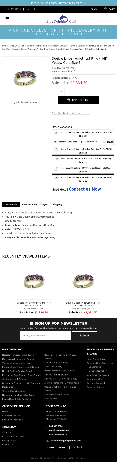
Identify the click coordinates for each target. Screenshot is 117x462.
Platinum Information (97, 371)
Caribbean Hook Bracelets (15, 379)
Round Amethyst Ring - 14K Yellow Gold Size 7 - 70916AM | (83, 178)
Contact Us (32, 9)
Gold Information (95, 379)
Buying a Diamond (96, 383)
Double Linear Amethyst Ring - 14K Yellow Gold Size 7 (34, 304)
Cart (111, 9)
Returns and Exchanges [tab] (35, 204)
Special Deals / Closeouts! (56, 394)
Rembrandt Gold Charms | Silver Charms (21, 375)
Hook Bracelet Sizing (97, 359)
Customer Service (11, 415)
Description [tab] (11, 204)
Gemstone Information (98, 375)
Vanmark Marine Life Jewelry (16, 363)
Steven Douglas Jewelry (56, 362)
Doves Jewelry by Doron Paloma (18, 359)
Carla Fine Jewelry (53, 366)
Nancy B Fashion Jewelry (56, 375)
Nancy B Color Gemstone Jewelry (60, 379)
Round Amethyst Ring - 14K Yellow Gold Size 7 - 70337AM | (83, 133)
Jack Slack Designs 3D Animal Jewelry (62, 383)
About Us (6, 432)
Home (5, 411)
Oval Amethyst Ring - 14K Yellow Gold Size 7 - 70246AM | (83, 159)
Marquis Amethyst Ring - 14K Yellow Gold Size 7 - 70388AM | (83, 169)
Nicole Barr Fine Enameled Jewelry (19, 395)
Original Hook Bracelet (13, 391)
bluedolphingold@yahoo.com (66, 440)
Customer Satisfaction (13, 436)
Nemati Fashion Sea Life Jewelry (18, 371)
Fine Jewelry (50, 398)
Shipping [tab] (57, 204)
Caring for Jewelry (95, 387)
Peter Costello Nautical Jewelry (59, 370)
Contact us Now (85, 189)
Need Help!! (60, 189)
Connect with (55, 447)
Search (95, 9)
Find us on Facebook (12, 420)
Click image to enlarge (26, 102)
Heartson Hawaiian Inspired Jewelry (19, 355)
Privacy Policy (9, 440)
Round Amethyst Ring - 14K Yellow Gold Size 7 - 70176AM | (83, 150)
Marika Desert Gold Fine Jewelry (18, 399)
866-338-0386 (13, 9)
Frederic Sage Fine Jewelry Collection (20, 367)
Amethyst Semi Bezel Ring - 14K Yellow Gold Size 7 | (83, 142)
